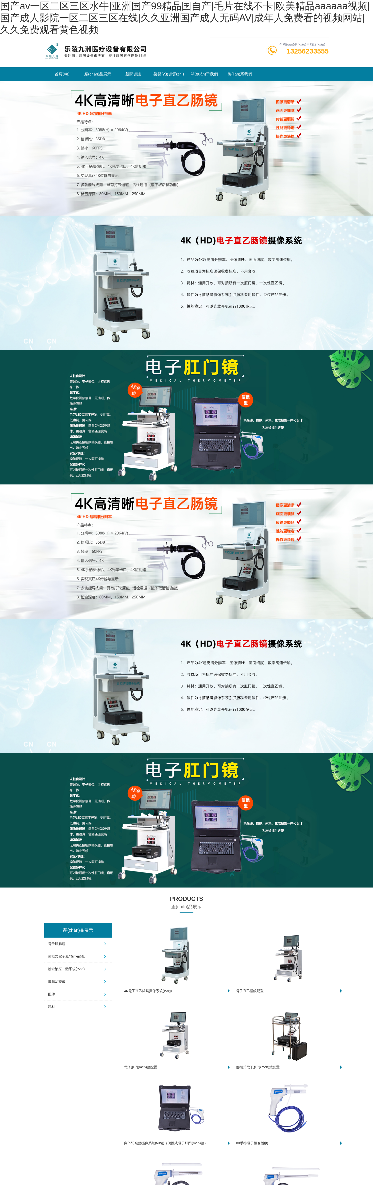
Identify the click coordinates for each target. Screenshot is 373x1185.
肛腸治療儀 (78, 981)
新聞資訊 (133, 74)
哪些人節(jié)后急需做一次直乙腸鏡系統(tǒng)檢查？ (273, 1151)
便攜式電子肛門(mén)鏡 (78, 956)
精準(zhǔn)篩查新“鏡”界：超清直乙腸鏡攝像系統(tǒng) (132, 1116)
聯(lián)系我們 (240, 74)
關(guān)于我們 (204, 74)
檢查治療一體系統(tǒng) (78, 968)
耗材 (78, 1006)
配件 (78, 994)
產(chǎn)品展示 (97, 74)
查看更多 (263, 1064)
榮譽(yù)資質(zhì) (168, 74)
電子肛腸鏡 (78, 943)
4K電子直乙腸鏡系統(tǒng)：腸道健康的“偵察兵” (127, 1151)
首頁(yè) (62, 74)
